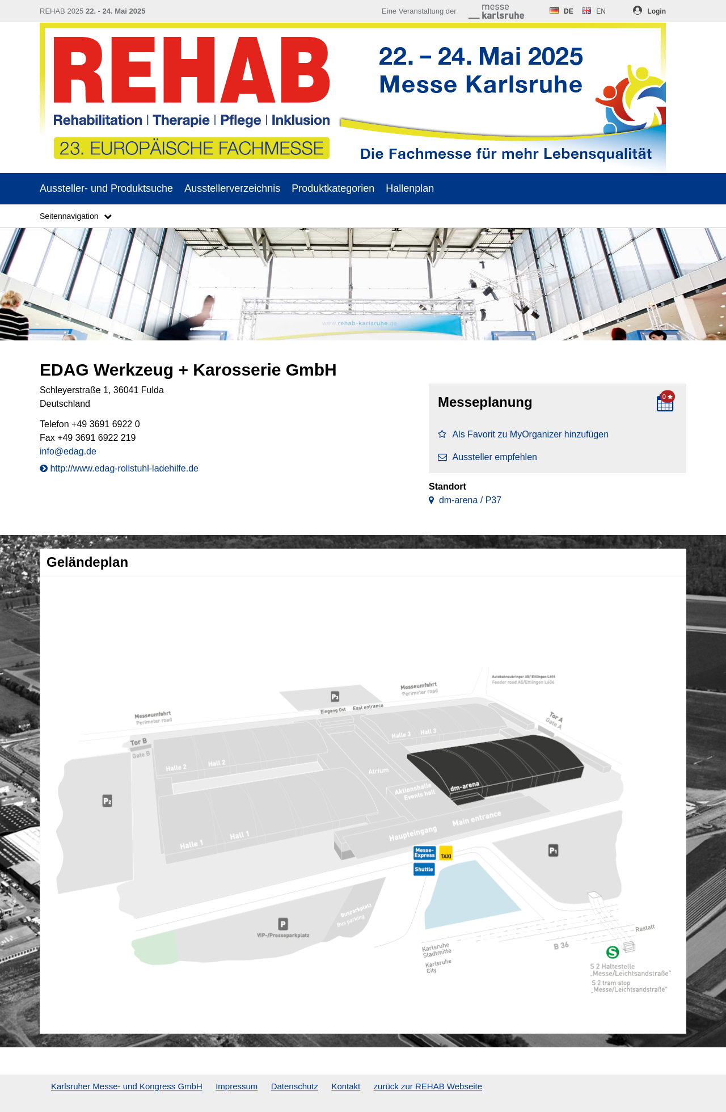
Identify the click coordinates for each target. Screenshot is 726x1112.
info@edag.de (68, 451)
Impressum (237, 1086)
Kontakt (345, 1086)
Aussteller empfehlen (487, 457)
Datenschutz (294, 1086)
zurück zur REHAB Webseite (428, 1086)
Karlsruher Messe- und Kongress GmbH (126, 1086)
